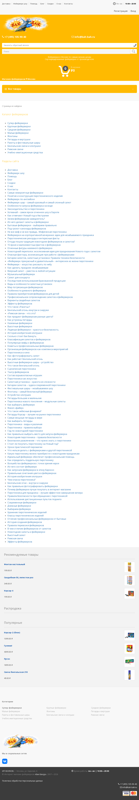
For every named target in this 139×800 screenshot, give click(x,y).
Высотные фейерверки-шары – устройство (30, 362)
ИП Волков (8, 771)
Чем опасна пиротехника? (21, 479)
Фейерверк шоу (20, 3)
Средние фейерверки (18, 129)
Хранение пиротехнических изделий (27, 512)
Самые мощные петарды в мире (24, 417)
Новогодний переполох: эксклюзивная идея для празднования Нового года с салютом (53, 251)
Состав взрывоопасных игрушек (24, 375)
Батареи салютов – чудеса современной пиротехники (36, 385)
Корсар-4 (8, 590)
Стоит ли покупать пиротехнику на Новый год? (33, 443)
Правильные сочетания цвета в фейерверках (31, 473)
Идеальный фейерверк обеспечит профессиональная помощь (40, 456)
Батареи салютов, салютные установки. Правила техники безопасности (46, 257)
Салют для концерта (18, 277)
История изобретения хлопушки (24, 332)
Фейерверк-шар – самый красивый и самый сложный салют (39, 202)
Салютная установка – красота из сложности (31, 381)
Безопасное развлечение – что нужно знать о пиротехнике (39, 440)
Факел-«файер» (15, 407)
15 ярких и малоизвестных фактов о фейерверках (34, 244)
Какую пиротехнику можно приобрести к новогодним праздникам (43, 453)
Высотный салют (16, 535)
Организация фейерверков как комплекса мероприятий (37, 349)
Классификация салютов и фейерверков (28, 339)
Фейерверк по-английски (21, 199)
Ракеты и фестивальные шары (23, 142)
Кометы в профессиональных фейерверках (30, 345)
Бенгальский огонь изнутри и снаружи (28, 310)
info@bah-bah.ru (83, 36)
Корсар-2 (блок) (12, 632)
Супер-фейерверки (17, 123)
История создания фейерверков (24, 522)
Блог (42, 3)
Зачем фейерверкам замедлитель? (26, 218)
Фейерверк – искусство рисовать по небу (29, 264)
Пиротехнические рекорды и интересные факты (33, 238)
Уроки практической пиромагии (24, 447)
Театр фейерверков (18, 372)
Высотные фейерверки (19, 326)
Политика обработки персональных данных (22, 780)
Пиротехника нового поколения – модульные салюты (36, 401)
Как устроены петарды (19, 319)
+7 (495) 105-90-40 (14, 36)
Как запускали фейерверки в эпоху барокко (30, 469)
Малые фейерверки (18, 132)
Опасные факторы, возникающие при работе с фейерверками (40, 254)
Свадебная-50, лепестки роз (18, 577)
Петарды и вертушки (18, 139)
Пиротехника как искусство (22, 378)
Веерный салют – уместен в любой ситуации (31, 270)
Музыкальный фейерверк (21, 274)
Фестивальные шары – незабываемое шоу (30, 388)
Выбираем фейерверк (19, 509)
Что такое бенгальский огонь (23, 365)
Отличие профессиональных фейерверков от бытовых (36, 518)
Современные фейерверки (21, 502)
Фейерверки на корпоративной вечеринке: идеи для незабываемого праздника (50, 235)
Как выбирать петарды (19, 421)
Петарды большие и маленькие (24, 398)
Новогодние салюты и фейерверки (26, 531)
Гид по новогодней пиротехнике (25, 430)
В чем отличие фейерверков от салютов (29, 528)
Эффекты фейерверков (19, 303)
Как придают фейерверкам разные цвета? (30, 316)
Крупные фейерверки (19, 126)
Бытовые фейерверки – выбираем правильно (32, 225)
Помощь (33, 3)
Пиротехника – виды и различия (24, 424)
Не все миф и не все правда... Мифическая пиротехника (37, 231)
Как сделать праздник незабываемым (27, 267)
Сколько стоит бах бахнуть (21, 336)
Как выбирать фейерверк (21, 404)
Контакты (68, 3)
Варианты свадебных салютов (23, 300)
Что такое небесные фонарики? (24, 411)
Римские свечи (15, 149)
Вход (133, 11)
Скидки (50, 3)
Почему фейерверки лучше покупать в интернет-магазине (39, 489)
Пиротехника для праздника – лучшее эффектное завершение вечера (45, 492)
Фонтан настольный (14, 564)
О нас (58, 3)
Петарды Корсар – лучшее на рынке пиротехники (34, 414)
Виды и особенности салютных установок (29, 284)
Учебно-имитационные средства (25, 152)
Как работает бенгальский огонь (25, 359)
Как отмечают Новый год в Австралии (28, 215)
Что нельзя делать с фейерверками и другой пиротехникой (39, 450)
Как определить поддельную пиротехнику (30, 460)
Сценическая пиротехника (21, 368)
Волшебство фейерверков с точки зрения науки (33, 463)
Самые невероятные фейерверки (25, 192)
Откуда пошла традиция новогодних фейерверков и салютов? (41, 241)
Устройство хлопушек (19, 394)
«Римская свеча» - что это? (21, 313)
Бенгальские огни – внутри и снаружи (27, 482)
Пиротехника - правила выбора (24, 427)
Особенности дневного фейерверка (26, 290)
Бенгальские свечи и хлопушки (24, 145)
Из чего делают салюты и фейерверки (28, 222)
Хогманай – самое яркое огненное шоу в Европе (33, 212)
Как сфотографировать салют (23, 355)
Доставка (6, 3)
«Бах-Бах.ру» (40, 774)
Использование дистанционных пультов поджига (34, 499)
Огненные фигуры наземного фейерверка (29, 248)
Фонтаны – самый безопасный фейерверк (29, 391)
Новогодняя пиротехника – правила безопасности (34, 437)
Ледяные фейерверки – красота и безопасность (33, 329)
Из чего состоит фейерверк (22, 466)
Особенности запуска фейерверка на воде (30, 205)
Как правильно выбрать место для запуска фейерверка (37, 434)
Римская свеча (15, 538)
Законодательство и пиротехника (25, 209)
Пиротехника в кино (18, 352)
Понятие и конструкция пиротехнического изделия (35, 195)
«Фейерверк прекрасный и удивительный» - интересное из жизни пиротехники (50, 261)
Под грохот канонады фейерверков (26, 228)
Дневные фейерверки (19, 505)
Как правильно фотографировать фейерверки (32, 486)
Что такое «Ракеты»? (18, 306)
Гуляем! (8, 645)
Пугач (7, 659)
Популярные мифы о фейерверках (25, 342)
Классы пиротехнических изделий (25, 515)
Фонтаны (12, 136)
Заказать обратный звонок (16, 45)
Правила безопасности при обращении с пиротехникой (37, 496)
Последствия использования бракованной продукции (36, 280)
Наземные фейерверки (19, 323)
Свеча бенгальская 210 (16, 672)
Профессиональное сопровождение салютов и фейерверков (40, 297)
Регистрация (120, 11)
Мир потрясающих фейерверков (25, 287)
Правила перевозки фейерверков (25, 525)
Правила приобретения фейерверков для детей (33, 293)
